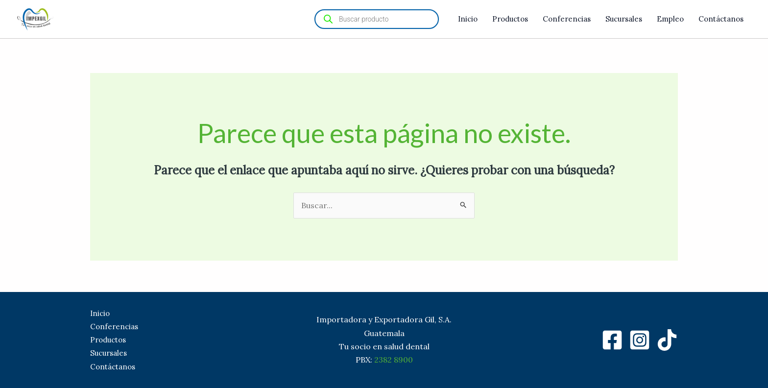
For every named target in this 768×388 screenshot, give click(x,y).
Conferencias (567, 19)
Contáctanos (721, 19)
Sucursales (623, 19)
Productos (510, 19)
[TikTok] (667, 340)
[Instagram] (639, 340)
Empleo (670, 19)
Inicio (468, 19)
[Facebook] (612, 340)
